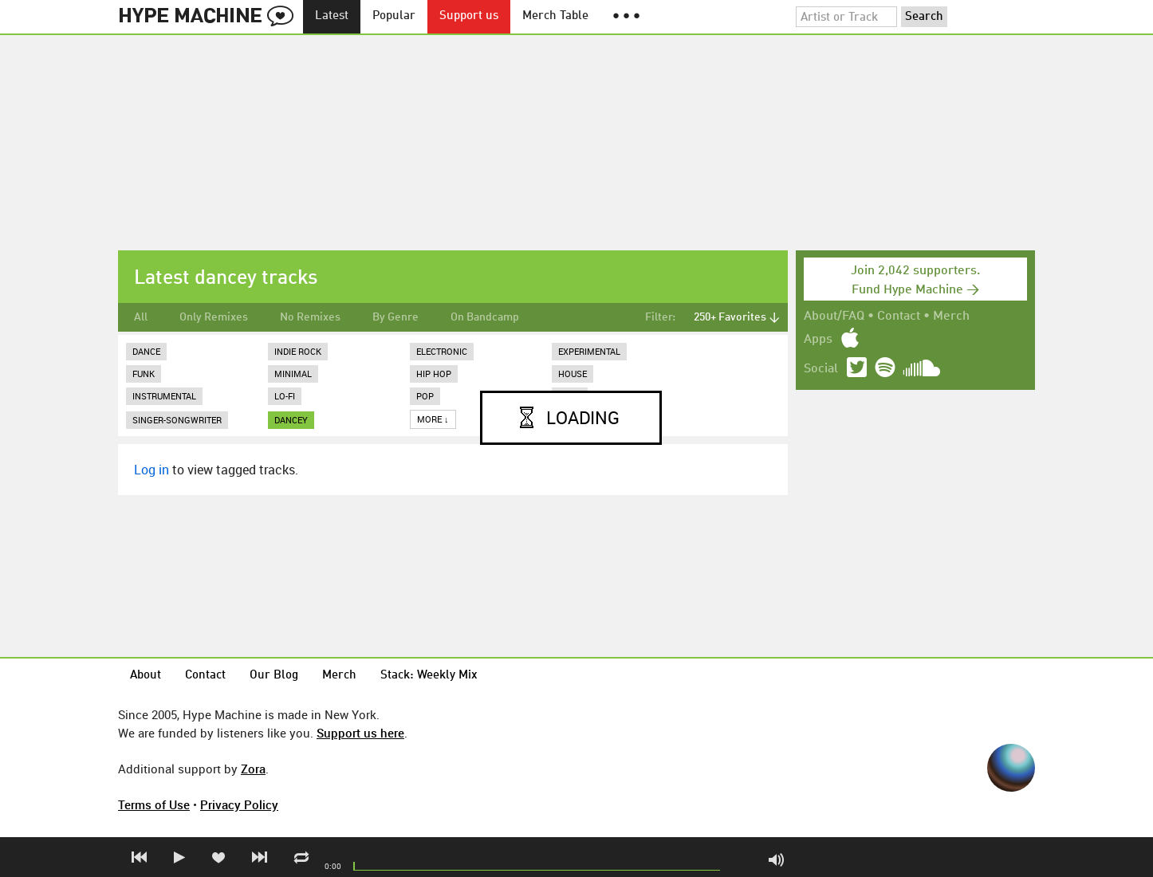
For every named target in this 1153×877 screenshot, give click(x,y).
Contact (898, 316)
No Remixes (310, 317)
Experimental (589, 351)
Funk (143, 374)
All (141, 317)
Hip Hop (433, 374)
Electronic (441, 351)
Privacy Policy (239, 804)
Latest (331, 16)
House (572, 374)
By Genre (395, 317)
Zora (253, 769)
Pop (425, 396)
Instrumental (164, 396)
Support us (468, 16)
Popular (393, 16)
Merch (951, 316)
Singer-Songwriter (177, 420)
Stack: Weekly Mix (429, 676)
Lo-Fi (284, 396)
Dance (146, 351)
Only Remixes (213, 317)
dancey (291, 420)
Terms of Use (154, 804)
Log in (151, 469)
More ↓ (433, 419)
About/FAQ (834, 316)
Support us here (360, 733)
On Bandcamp (485, 317)
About (145, 676)
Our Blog (274, 676)
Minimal (293, 374)
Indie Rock (297, 351)
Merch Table (555, 16)
